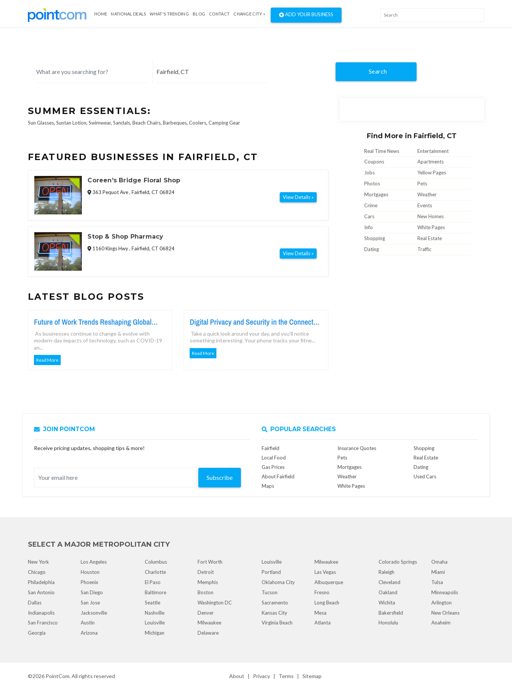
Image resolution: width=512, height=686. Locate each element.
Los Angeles (94, 562)
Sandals (121, 123)
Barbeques (175, 123)
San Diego (92, 592)
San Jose (90, 603)
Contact (219, 13)
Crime (370, 205)
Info (368, 227)
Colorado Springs (398, 562)
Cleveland (389, 582)
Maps (268, 486)
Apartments (430, 162)
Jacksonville (94, 613)
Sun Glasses (41, 123)
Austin (88, 623)
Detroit (206, 572)
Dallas (34, 603)
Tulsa (437, 582)
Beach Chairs (146, 123)
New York (38, 562)
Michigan (154, 633)
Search (378, 71)
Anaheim (441, 623)
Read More (47, 360)
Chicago (37, 572)
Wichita (387, 603)
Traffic (424, 249)
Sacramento (275, 603)
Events (424, 205)
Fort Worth (210, 562)
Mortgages (376, 194)
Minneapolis (444, 592)
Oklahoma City (278, 582)
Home (100, 13)
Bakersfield (391, 613)
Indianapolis (41, 613)
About (236, 676)
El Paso (153, 582)
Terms (286, 676)
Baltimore (155, 592)
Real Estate (429, 238)
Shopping (374, 238)
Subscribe (220, 477)
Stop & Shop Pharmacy (125, 236)
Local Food (274, 458)
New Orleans (445, 613)
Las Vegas (325, 572)
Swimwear (100, 123)
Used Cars (425, 476)
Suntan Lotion (71, 123)
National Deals (128, 13)
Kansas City (274, 613)
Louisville (155, 623)
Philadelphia (41, 582)
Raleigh (386, 572)
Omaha (439, 562)
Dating (371, 249)
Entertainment (433, 151)
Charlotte (155, 572)
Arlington (441, 603)
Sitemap (312, 676)
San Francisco (43, 623)
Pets (422, 183)
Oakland (388, 592)
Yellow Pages (431, 173)
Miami (438, 572)
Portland (271, 572)
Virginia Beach (277, 623)
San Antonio (41, 592)
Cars (369, 216)
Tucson (269, 592)
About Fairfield (278, 476)
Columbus (156, 562)
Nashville (154, 613)
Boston (205, 592)
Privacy (261, 676)
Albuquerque (328, 582)
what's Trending (169, 13)
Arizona (89, 633)
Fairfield (270, 448)
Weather (427, 194)
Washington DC (215, 603)
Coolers (197, 123)
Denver (206, 613)
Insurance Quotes (356, 448)
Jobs (369, 173)
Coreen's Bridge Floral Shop (133, 180)
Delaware (208, 633)
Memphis (208, 582)
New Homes (430, 216)
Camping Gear (224, 123)
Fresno (322, 592)
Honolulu (388, 623)
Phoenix (89, 582)
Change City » (249, 13)
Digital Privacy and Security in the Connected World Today (255, 322)
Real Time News (381, 151)
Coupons (374, 162)
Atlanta (322, 623)
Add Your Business (306, 15)
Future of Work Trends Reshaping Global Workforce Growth (93, 322)
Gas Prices (273, 467)
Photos (372, 183)
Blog (199, 13)
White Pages (431, 227)
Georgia (37, 633)
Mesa (320, 613)
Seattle (152, 603)
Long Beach (326, 603)
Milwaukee (209, 623)
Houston (90, 572)
